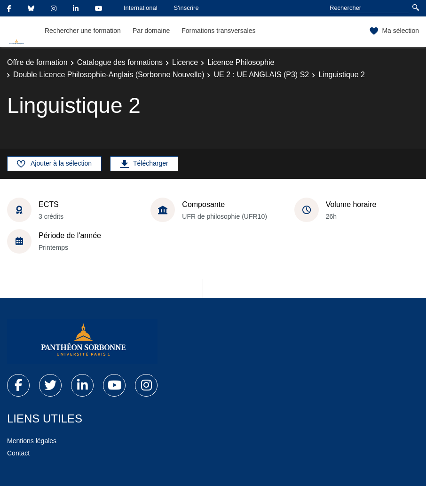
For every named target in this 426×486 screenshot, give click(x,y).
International (141, 7)
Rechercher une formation (83, 30)
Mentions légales (31, 441)
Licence (185, 62)
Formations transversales (218, 30)
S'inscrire (186, 7)
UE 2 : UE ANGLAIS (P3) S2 (261, 75)
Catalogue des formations (120, 62)
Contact (18, 453)
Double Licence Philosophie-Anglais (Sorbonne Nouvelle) (108, 75)
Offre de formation (37, 62)
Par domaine (151, 30)
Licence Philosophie (240, 62)
